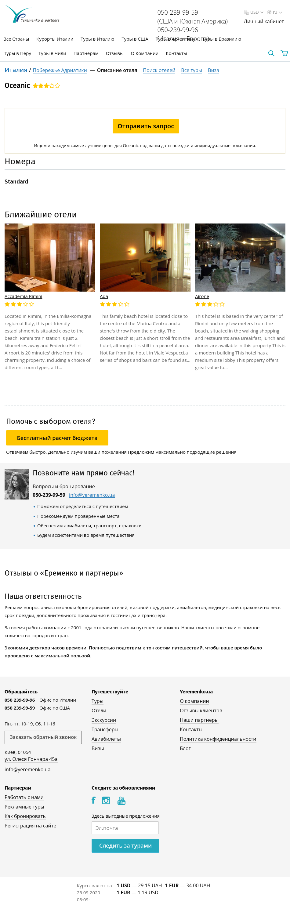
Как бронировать (25, 816)
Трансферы (105, 729)
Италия (17, 70)
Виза (213, 70)
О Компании (144, 53)
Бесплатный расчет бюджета (57, 438)
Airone (202, 296)
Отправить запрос (146, 126)
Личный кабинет (264, 21)
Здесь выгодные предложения (126, 816)
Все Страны (16, 39)
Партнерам (86, 53)
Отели (99, 710)
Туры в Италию (97, 39)
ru (277, 12)
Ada (104, 296)
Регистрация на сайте (30, 825)
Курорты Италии (54, 39)
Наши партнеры (199, 720)
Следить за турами (125, 845)
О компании (194, 701)
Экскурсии (104, 720)
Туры (97, 701)
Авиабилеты (106, 739)
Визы (98, 748)
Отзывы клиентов (201, 710)
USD (256, 12)
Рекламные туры (24, 806)
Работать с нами (24, 797)
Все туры (191, 70)
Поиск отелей (159, 70)
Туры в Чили (52, 53)
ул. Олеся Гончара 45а (31, 759)
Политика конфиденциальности (218, 739)
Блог (185, 748)
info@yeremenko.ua (92, 495)
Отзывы (115, 53)
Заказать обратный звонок (43, 737)
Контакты (176, 53)
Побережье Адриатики (60, 70)
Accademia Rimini (23, 296)
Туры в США (134, 39)
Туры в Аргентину (175, 39)
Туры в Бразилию (221, 39)
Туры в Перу (17, 53)
